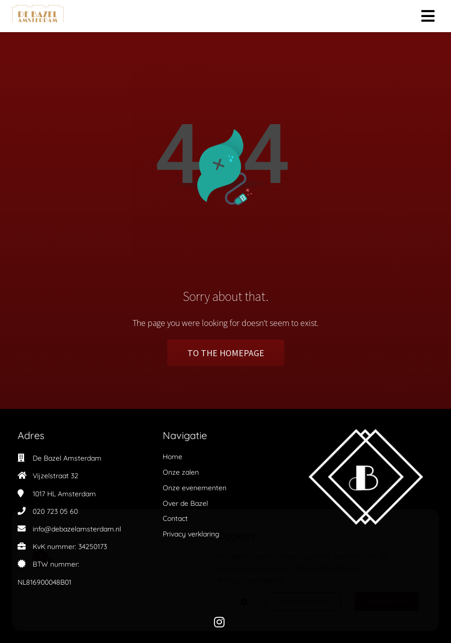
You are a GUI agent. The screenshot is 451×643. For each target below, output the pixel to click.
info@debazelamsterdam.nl (77, 528)
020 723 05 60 (55, 511)
